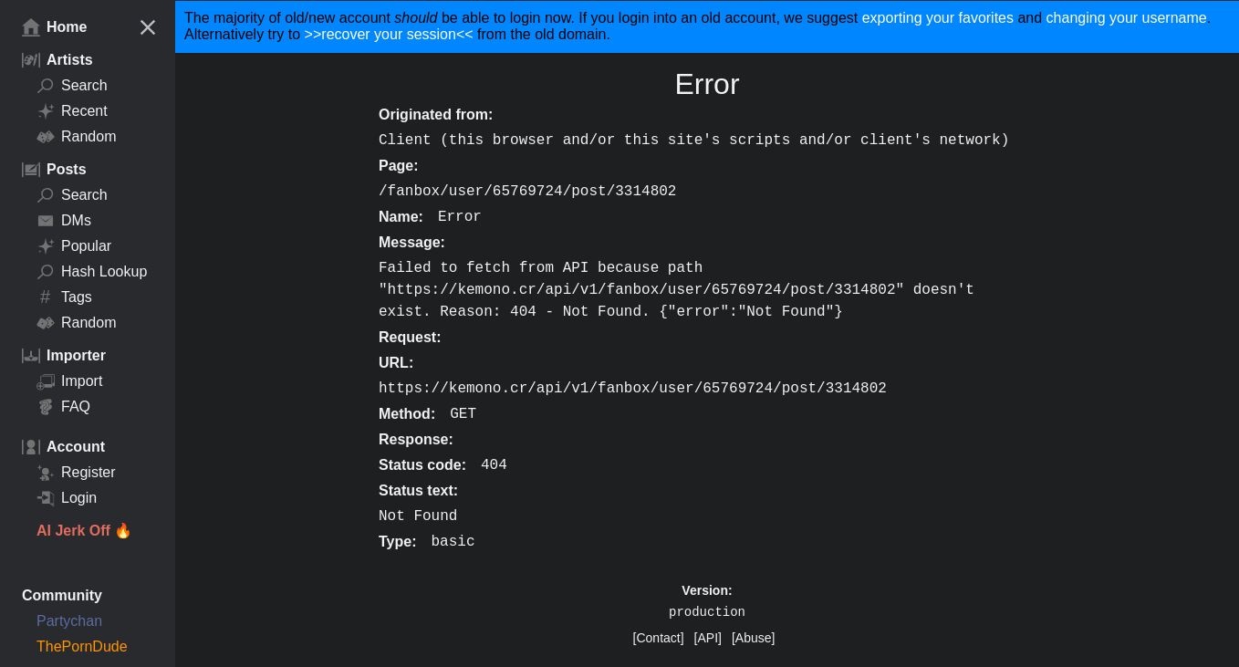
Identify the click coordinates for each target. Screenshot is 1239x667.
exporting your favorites (938, 18)
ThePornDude (82, 646)
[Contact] (658, 638)
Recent (72, 111)
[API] (708, 638)
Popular (73, 246)
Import (69, 381)
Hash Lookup (91, 272)
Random (76, 137)
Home (54, 27)
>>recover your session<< (389, 34)
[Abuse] (753, 638)
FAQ (63, 407)
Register (76, 473)
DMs (63, 221)
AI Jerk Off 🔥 (84, 530)
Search (72, 86)
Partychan (69, 621)
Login (66, 498)
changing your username (1126, 18)
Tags (64, 297)
